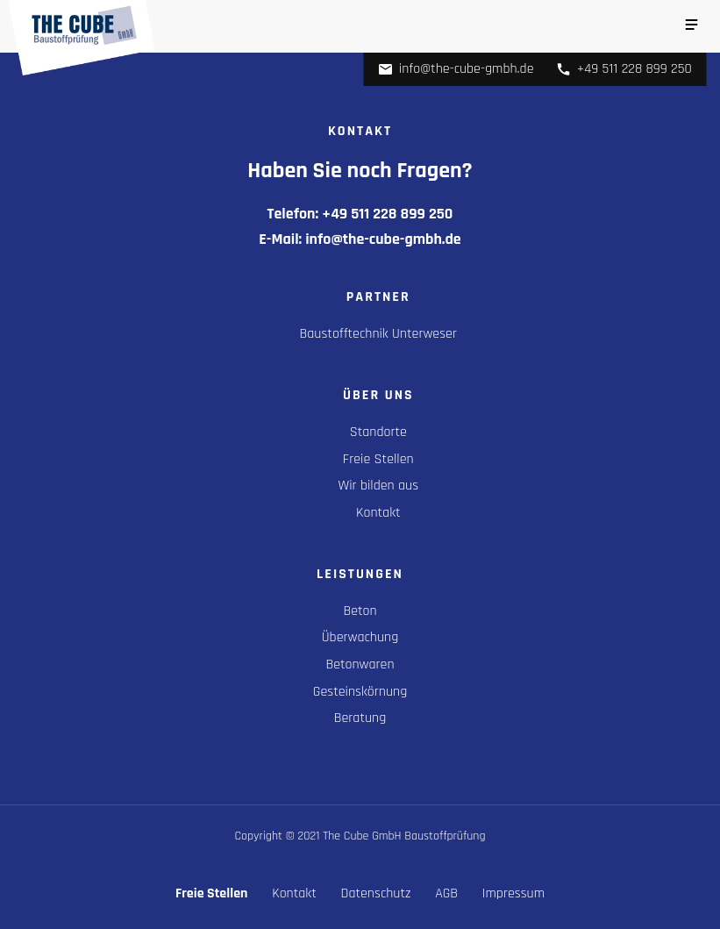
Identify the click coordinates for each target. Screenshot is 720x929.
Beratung (360, 718)
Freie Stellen (378, 459)
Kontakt (378, 513)
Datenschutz (376, 893)
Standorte (378, 432)
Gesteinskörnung (360, 691)
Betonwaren (359, 664)
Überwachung (360, 637)
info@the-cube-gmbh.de (456, 69)
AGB (446, 893)
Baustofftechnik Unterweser (378, 334)
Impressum (513, 893)
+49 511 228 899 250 (624, 69)
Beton (359, 611)
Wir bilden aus (379, 485)
